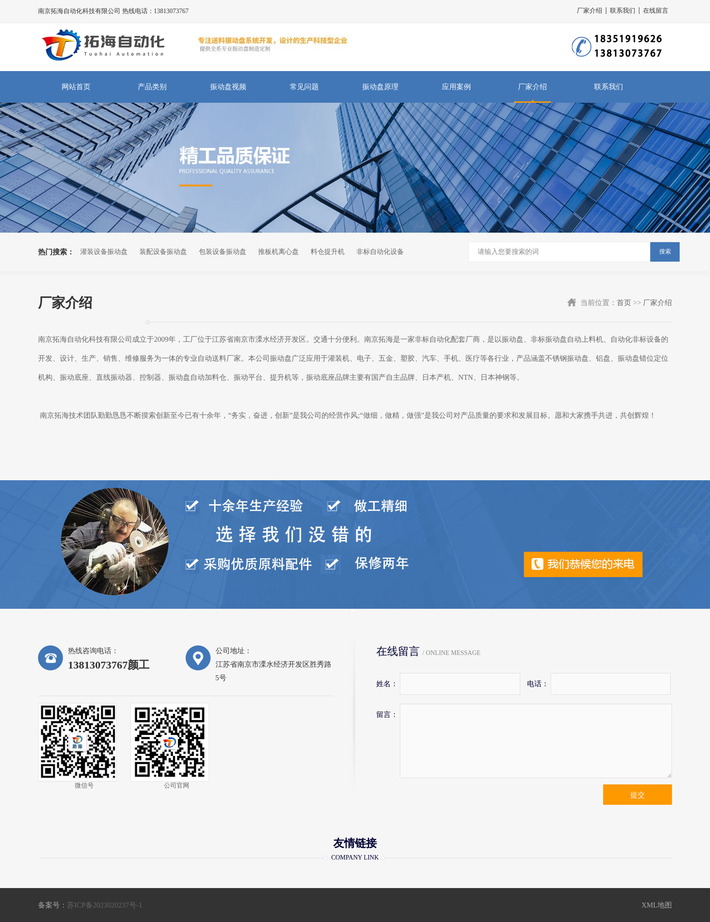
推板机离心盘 (278, 251)
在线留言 (655, 10)
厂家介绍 (589, 10)
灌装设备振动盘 (104, 251)
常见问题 (304, 87)
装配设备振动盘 (163, 251)
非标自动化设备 (380, 251)
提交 (637, 795)
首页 (624, 302)
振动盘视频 (228, 87)
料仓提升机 (328, 251)
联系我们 (622, 10)
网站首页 (76, 87)
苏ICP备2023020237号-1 (104, 905)
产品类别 (152, 87)
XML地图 (656, 905)
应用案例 (456, 87)
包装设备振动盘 (222, 251)
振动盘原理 (380, 87)
